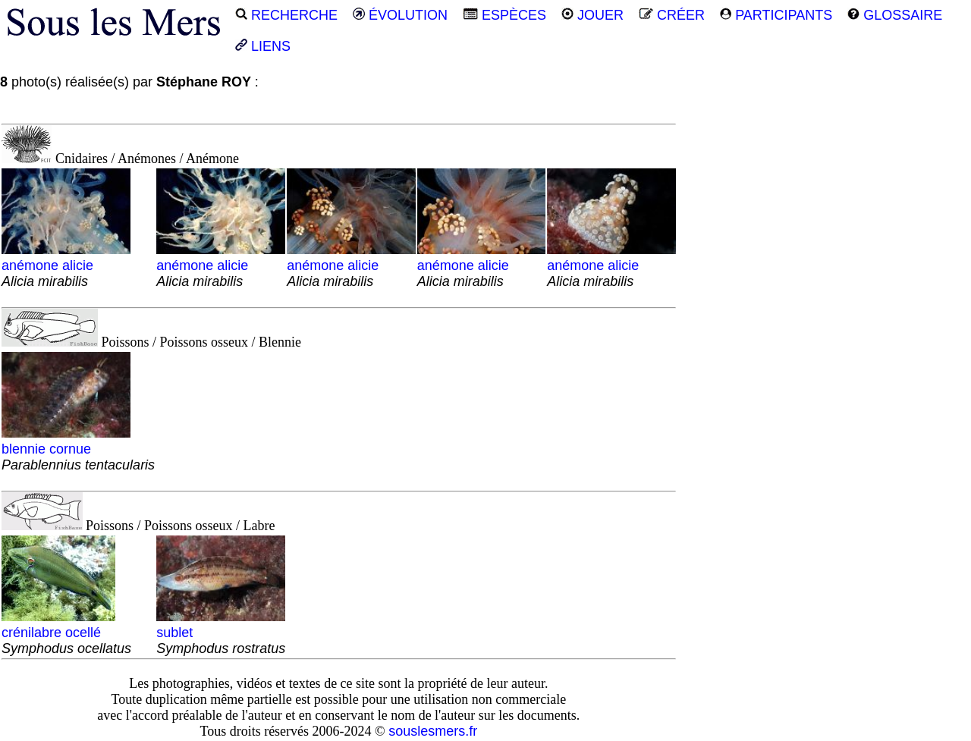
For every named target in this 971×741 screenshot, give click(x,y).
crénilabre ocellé (66, 632)
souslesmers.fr (432, 731)
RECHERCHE (286, 15)
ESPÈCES (504, 15)
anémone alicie (66, 265)
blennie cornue (78, 449)
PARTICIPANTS (776, 15)
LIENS (263, 46)
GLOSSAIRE (894, 15)
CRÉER (672, 15)
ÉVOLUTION (400, 15)
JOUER (592, 15)
